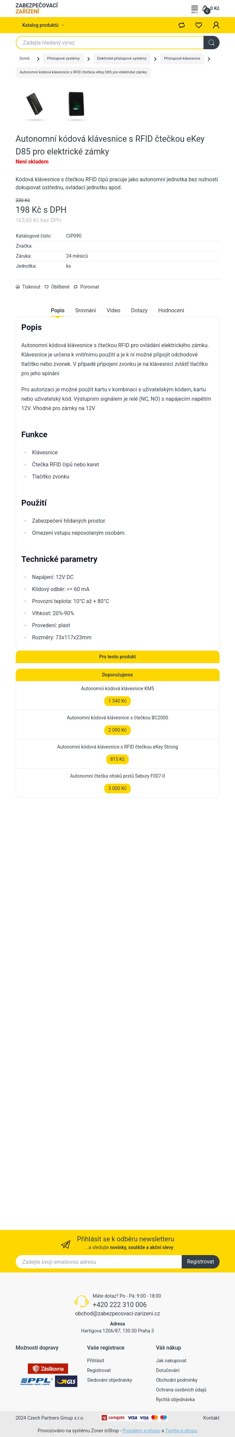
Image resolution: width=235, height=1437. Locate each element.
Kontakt (211, 1418)
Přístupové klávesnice (182, 58)
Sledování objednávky (109, 1380)
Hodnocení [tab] (171, 394)
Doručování (167, 1370)
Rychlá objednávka (175, 1399)
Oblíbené (57, 370)
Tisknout (28, 370)
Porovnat (86, 370)
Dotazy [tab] (139, 394)
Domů (25, 58)
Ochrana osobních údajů (181, 1389)
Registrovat (200, 1261)
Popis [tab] (58, 394)
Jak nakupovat (171, 1360)
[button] (216, 25)
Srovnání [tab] (85, 394)
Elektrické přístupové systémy (122, 58)
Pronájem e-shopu (141, 1430)
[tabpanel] (117, 566)
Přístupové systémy (63, 58)
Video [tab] (113, 394)
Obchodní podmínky (176, 1380)
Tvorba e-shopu (181, 1430)
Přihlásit (95, 1360)
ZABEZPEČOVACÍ (37, 8)
